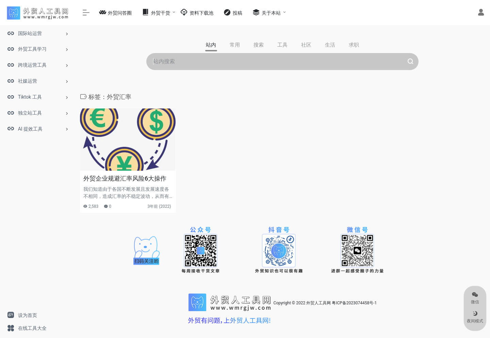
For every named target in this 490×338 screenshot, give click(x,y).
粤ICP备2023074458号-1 (354, 303)
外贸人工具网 (318, 303)
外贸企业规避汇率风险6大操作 (124, 178)
